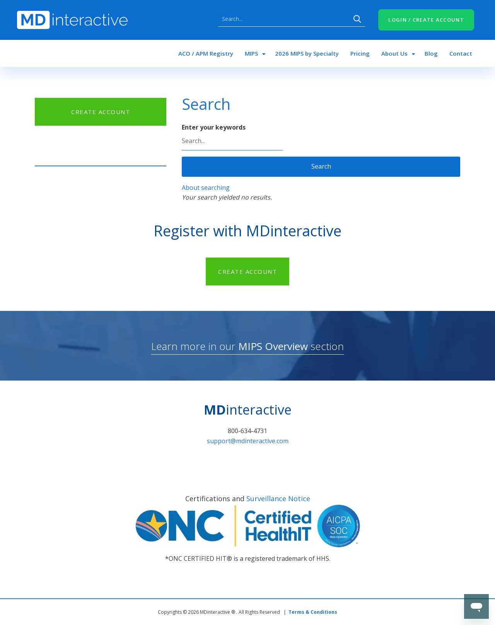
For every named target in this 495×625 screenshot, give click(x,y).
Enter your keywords (214, 127)
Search (357, 19)
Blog (431, 53)
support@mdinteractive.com (247, 441)
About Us (394, 53)
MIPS (251, 53)
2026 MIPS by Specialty (307, 53)
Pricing (360, 53)
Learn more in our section (247, 346)
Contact (460, 53)
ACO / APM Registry (205, 53)
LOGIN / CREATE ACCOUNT (426, 19)
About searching (206, 187)
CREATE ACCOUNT (100, 112)
